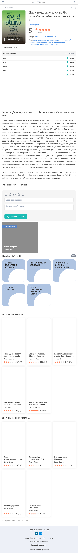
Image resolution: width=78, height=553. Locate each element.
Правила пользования (39, 541)
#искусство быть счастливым (46, 40)
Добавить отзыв (16, 216)
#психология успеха (44, 42)
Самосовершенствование (45, 37)
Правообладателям (39, 545)
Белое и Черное (10, 246)
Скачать (72, 58)
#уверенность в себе (49, 44)
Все (73, 256)
